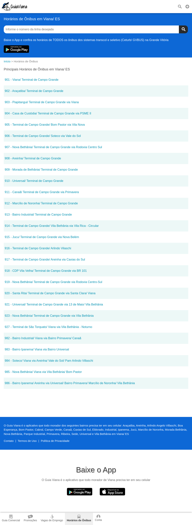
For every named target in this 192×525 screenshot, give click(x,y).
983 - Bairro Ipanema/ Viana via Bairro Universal (37, 349)
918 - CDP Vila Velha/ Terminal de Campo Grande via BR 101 (46, 270)
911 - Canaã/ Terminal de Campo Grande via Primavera (42, 192)
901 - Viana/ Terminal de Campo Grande (31, 79)
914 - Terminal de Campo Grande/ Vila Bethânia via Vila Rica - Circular (52, 225)
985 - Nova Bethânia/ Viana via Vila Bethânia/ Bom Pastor (43, 371)
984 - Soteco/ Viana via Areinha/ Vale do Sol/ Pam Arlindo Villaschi (49, 360)
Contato (9, 440)
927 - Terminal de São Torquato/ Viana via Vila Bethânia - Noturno (48, 327)
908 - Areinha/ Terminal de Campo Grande (33, 158)
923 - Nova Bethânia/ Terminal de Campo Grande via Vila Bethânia (49, 315)
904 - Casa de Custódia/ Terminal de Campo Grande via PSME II (48, 113)
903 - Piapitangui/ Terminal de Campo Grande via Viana (42, 102)
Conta (98, 518)
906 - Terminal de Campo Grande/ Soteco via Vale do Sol (43, 135)
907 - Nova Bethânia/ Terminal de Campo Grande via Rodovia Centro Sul (53, 147)
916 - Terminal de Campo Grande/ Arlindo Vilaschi (38, 248)
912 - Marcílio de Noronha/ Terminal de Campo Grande (41, 203)
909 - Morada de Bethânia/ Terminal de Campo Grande (41, 169)
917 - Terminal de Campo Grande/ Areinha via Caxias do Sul (45, 259)
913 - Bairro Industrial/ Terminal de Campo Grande (38, 214)
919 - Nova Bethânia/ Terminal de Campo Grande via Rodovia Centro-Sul (53, 282)
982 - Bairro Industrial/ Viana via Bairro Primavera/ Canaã (43, 338)
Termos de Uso (27, 440)
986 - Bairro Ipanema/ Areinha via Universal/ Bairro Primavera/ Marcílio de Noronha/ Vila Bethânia (70, 383)
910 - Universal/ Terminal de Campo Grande (34, 180)
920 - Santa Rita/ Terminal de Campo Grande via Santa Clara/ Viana (50, 293)
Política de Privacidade (55, 440)
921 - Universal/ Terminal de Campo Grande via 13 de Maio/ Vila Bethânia (54, 304)
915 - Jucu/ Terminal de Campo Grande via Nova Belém (42, 237)
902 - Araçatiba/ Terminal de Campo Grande (34, 91)
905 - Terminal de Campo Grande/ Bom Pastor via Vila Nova (45, 124)
